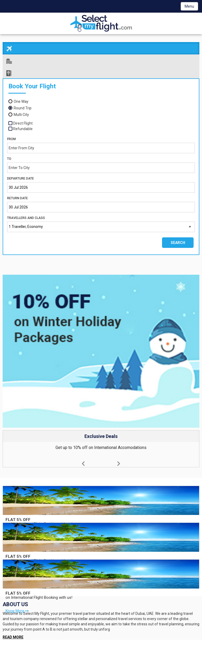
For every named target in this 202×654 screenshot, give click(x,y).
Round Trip (23, 105)
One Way (21, 98)
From (11, 136)
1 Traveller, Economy (26, 224)
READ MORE (13, 634)
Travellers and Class (26, 215)
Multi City (21, 112)
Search (178, 240)
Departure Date (20, 176)
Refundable (23, 126)
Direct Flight (23, 120)
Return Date (17, 195)
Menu (189, 6)
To (9, 156)
